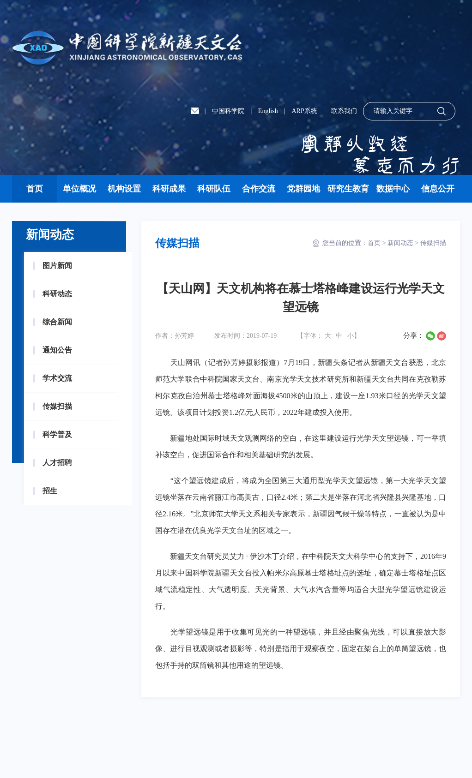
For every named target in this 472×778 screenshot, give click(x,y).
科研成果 (169, 188)
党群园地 (303, 188)
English (268, 111)
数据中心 (393, 188)
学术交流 (57, 378)
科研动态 (57, 294)
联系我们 (344, 111)
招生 (49, 491)
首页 (34, 188)
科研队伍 (213, 188)
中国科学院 (228, 111)
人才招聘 (57, 463)
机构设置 (124, 188)
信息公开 (437, 188)
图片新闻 (57, 265)
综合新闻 (57, 322)
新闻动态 (400, 242)
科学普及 (57, 434)
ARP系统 (304, 111)
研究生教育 (348, 188)
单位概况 (79, 188)
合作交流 (258, 188)
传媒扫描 (57, 406)
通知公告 (57, 350)
